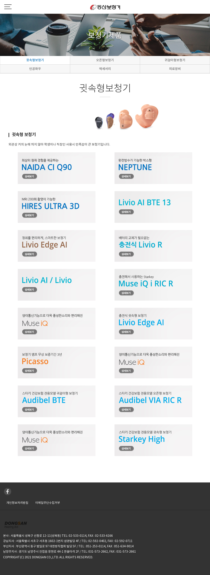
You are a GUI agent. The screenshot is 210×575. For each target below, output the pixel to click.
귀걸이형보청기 (175, 60)
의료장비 (175, 69)
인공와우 (35, 69)
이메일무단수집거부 (47, 503)
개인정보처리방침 (17, 503)
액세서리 (105, 69)
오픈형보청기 (105, 60)
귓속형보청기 (35, 60)
